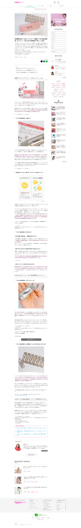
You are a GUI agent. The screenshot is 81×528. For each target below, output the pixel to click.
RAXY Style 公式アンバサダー (56, 85)
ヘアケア (52, 41)
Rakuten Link (59, 508)
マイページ (31, 505)
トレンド (21, 57)
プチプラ (61, 91)
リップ (62, 89)
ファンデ (58, 94)
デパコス (53, 94)
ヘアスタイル (56, 91)
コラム (52, 45)
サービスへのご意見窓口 (46, 506)
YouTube (58, 509)
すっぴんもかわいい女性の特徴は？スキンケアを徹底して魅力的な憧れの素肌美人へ (31, 434)
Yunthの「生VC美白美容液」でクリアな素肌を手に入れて (27, 72)
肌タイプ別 (28, 471)
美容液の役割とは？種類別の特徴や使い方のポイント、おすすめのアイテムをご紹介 (31, 431)
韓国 (53, 87)
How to (25, 471)
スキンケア (18, 55)
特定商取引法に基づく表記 (47, 509)
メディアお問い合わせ (46, 503)
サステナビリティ (28, 524)
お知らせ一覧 (45, 502)
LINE (57, 506)
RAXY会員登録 (59, 502)
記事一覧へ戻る (31, 454)
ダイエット (63, 94)
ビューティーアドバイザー (33, 508)
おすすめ (28, 481)
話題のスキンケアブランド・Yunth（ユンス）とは (25, 68)
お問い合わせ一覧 (22, 524)
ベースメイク (53, 34)
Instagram (58, 505)
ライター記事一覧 (44, 450)
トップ (20, 5)
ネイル (52, 43)
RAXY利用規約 (45, 508)
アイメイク (53, 37)
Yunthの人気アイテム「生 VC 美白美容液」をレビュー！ (26, 70)
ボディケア (53, 39)
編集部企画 (63, 83)
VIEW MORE (64, 77)
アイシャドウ (58, 87)
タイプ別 (55, 96)
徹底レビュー (16, 57)
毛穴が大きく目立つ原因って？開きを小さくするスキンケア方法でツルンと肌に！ (31, 428)
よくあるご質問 (61, 5)
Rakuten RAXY (19, 2)
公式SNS (50, 5)
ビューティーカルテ (32, 506)
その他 (52, 47)
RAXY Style (30, 5)
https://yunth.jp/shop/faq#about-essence (21, 395)
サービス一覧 (16, 524)
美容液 (25, 57)
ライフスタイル (61, 96)
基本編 (64, 85)
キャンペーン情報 (40, 5)
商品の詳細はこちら (31, 339)
